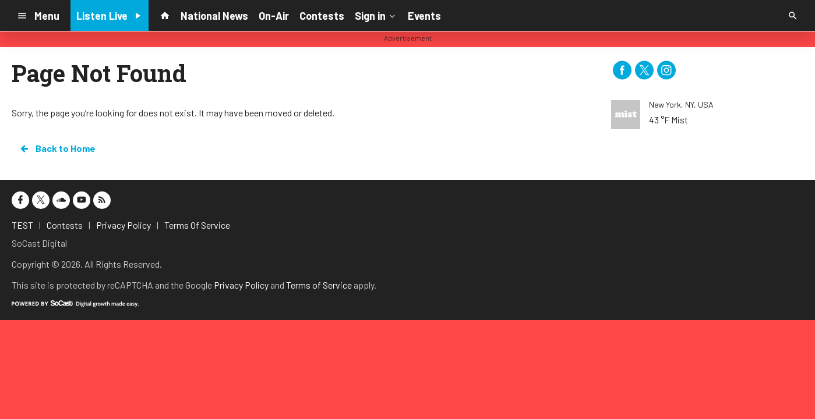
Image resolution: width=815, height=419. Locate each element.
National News (214, 15)
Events (424, 15)
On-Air (274, 15)
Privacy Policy (241, 284)
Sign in (376, 15)
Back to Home (57, 148)
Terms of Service (319, 284)
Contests (321, 15)
